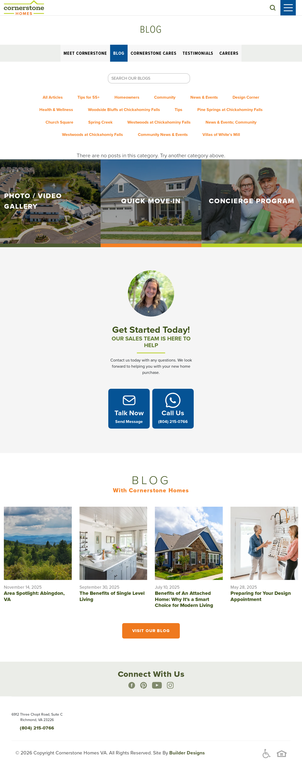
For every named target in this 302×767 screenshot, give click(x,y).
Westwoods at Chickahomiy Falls (89, 128)
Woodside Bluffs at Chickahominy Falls (122, 108)
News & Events (209, 97)
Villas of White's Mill (224, 128)
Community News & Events (163, 128)
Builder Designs (186, 747)
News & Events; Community (235, 118)
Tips (180, 108)
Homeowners (125, 97)
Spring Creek (99, 118)
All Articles (45, 97)
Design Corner (254, 97)
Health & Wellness (51, 108)
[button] (279, 8)
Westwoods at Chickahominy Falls (160, 118)
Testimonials (198, 55)
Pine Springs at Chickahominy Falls (235, 108)
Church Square (55, 118)
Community (166, 97)
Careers (228, 55)
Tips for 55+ (84, 97)
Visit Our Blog (151, 625)
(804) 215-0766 (37, 722)
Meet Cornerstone (85, 55)
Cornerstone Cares (153, 55)
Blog (119, 55)
